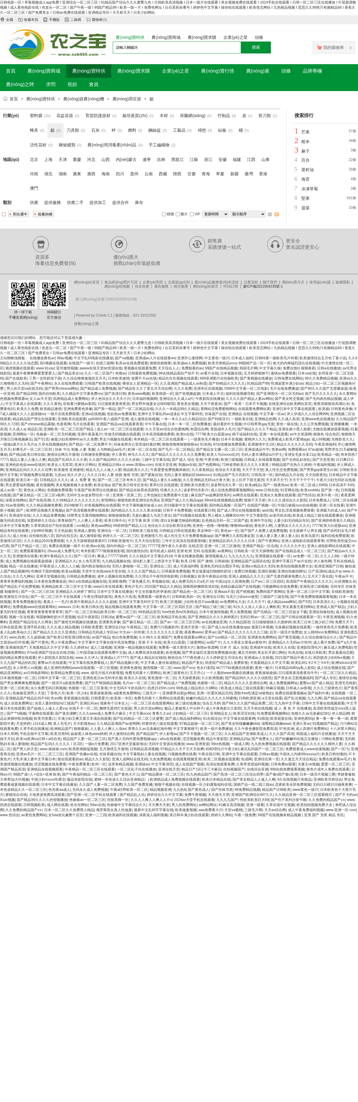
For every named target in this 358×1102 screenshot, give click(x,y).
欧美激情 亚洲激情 (69, 470)
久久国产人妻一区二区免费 (100, 784)
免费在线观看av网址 (189, 637)
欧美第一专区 (121, 698)
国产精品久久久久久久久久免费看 (178, 454)
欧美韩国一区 (162, 394)
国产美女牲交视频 (289, 399)
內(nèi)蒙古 (126, 159)
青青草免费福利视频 (16, 581)
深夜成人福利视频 (153, 815)
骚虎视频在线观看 (19, 368)
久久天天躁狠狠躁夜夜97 (86, 541)
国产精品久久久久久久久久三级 (242, 632)
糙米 (305, 141)
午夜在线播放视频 (188, 556)
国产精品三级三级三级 (213, 607)
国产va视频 (124, 358)
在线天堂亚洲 (165, 465)
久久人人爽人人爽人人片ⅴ (151, 800)
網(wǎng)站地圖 (117, 286)
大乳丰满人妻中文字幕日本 (34, 759)
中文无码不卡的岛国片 (127, 688)
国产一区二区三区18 (37, 592)
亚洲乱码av (89, 703)
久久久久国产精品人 (143, 571)
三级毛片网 (253, 810)
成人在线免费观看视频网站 (232, 490)
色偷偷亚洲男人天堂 (29, 693)
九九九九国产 (227, 800)
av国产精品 (101, 637)
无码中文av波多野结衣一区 (89, 495)
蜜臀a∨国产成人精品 (316, 683)
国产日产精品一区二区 (29, 546)
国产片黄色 (40, 642)
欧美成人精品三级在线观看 (242, 688)
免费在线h (291, 368)
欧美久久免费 (27, 409)
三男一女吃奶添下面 (45, 378)
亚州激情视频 (67, 368)
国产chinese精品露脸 (37, 424)
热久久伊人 (76, 475)
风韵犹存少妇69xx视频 (331, 658)
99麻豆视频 (275, 688)
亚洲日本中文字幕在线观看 (294, 409)
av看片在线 (209, 373)
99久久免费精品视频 (321, 378)
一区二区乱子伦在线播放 (136, 769)
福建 (237, 159)
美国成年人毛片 (222, 429)
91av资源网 (14, 505)
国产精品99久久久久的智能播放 (42, 800)
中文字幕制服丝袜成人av (142, 505)
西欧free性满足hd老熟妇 (253, 693)
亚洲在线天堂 (169, 769)
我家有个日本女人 (114, 703)
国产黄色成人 (198, 790)
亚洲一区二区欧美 (14, 688)
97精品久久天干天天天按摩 (181, 749)
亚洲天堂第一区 (193, 627)
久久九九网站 (23, 576)
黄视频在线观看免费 (140, 368)
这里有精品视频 (120, 764)
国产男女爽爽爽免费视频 (19, 683)
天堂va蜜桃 (233, 810)
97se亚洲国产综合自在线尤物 (50, 652)
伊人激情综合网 (121, 734)
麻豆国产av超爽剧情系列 (211, 495)
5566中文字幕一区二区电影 (246, 388)
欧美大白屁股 (174, 642)
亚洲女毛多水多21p (299, 454)
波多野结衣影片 (196, 490)
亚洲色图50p (304, 718)
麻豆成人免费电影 (338, 647)
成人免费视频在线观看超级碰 (29, 561)
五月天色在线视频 (257, 708)
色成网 (246, 759)
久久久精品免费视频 (49, 515)
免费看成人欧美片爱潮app (288, 439)
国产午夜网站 (41, 383)
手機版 (54, 20)
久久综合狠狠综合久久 (319, 637)
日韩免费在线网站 (288, 378)
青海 (206, 173)
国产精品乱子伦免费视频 (19, 586)
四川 (120, 173)
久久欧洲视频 (212, 678)
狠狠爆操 (81, 729)
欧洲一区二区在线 (142, 449)
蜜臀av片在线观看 (52, 663)
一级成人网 (240, 744)
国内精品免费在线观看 (18, 658)
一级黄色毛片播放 (204, 439)
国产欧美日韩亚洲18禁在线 (68, 637)
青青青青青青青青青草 (45, 612)
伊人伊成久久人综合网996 (307, 414)
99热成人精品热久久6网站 (197, 688)
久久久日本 (96, 475)
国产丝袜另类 (222, 790)
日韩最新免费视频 (142, 373)
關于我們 (270, 282)
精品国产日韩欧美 (276, 790)
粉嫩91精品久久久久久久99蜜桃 (211, 698)
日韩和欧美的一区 (186, 597)
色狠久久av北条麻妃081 (310, 713)
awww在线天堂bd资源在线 (101, 368)
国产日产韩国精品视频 (103, 683)
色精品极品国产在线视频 (240, 586)
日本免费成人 (319, 500)
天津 (62, 159)
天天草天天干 (276, 480)
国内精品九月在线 (289, 475)
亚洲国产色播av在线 (81, 754)
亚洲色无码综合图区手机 (220, 566)
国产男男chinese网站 (61, 388)
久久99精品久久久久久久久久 (75, 500)
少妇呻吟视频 (41, 531)
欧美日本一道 (27, 480)
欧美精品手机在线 (171, 617)
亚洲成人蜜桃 (84, 531)
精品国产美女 (192, 663)
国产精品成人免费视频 (98, 388)
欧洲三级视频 (231, 460)
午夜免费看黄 (79, 764)
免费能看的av (192, 368)
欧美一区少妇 (77, 693)
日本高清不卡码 (341, 485)
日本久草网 (9, 734)
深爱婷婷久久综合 (41, 520)
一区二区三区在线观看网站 (151, 703)
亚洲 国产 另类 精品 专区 (324, 815)
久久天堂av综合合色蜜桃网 (167, 429)
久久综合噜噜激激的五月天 (84, 378)
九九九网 (314, 698)
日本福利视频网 (144, 399)
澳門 (34, 188)
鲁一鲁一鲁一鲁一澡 (332, 718)
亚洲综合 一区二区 (112, 531)
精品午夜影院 (216, 739)
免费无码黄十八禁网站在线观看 (159, 698)
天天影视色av (84, 724)
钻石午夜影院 (88, 617)
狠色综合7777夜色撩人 (186, 658)
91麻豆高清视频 (231, 805)
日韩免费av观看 (283, 764)
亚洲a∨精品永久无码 (258, 566)
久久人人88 (329, 556)
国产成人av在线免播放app (229, 627)
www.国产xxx (184, 668)
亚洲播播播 (339, 424)
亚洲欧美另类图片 (194, 485)
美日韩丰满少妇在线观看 (189, 815)
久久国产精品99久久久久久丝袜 (114, 460)
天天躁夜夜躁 (189, 678)
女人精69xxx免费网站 (321, 632)
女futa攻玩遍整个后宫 (65, 815)
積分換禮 (181, 286)
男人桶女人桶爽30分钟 (226, 515)
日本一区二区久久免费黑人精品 (69, 810)
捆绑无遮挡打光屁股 (115, 708)
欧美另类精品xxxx (222, 363)
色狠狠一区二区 (209, 683)
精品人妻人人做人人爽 (28, 460)
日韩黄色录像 (341, 409)
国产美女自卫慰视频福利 (293, 678)
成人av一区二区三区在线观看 (120, 429)
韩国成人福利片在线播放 (316, 734)
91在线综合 (212, 718)
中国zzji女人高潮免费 (232, 581)
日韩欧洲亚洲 (249, 698)
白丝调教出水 (345, 581)
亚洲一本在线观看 (273, 434)
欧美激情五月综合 (14, 597)
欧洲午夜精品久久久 (56, 556)
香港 (263, 173)
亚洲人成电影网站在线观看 (328, 546)
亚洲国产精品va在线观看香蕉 (119, 424)
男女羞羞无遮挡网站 (298, 607)
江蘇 (194, 159)
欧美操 (323, 409)
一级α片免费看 (96, 744)
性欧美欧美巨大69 (254, 800)
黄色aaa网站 (101, 526)
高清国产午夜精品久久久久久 (309, 581)
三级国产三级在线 (274, 597)
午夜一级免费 (245, 815)
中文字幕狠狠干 (185, 729)
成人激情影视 (90, 536)
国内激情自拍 (137, 551)
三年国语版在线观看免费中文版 (101, 652)
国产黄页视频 (289, 637)
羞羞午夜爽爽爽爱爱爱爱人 (34, 373)
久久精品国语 (239, 622)
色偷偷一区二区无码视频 (55, 434)
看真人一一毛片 (55, 602)
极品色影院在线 (79, 779)
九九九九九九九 (240, 556)
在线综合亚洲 (257, 769)
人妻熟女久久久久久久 (292, 526)
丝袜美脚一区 (118, 800)
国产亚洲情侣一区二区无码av (279, 394)
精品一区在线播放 (23, 566)
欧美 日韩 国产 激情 (196, 561)
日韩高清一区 (262, 475)
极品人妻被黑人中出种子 (184, 708)
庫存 (139, 202)
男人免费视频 (240, 612)
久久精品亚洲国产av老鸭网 (118, 724)
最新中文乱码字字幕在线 (153, 810)
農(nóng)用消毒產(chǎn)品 (111, 144)
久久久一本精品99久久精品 (176, 409)
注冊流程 (251, 282)
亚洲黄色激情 (130, 668)
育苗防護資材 (97, 115)
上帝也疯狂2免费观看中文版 (166, 495)
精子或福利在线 (244, 434)
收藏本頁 (31, 20)
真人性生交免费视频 (281, 470)
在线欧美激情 (342, 592)
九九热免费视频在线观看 (270, 744)
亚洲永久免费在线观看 (278, 495)
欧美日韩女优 (92, 607)
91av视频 (7, 800)
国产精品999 (26, 394)
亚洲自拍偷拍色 (321, 612)
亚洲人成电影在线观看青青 (302, 541)
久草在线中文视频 (280, 805)
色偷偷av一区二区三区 (87, 800)
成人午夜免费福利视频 (306, 810)
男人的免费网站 (184, 805)
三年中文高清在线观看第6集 (184, 541)
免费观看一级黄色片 (154, 597)
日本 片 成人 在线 (234, 647)
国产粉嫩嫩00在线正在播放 (297, 739)
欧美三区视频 (170, 602)
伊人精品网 (341, 713)
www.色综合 (9, 815)
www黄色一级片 (305, 790)
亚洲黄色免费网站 (262, 637)
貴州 (134, 173)
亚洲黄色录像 (109, 622)
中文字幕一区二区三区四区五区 (168, 607)
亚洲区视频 (267, 571)
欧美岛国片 (310, 536)
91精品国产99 (258, 383)
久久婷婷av (79, 647)
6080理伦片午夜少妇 (222, 749)
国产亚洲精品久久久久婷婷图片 (213, 617)
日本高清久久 (323, 602)
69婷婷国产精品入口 (129, 526)
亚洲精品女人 (221, 713)
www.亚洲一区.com (340, 810)
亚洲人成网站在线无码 (130, 759)
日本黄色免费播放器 (50, 581)
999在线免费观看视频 (287, 769)
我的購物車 (330, 47)
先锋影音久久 (342, 439)
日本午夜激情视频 (213, 612)
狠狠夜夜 (308, 368)
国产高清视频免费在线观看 (87, 510)
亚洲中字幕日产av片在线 (291, 561)
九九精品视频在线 (116, 561)
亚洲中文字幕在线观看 (239, 754)
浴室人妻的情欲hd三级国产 (56, 703)
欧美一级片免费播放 (216, 729)
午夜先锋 (211, 460)
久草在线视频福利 (52, 444)
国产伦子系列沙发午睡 (288, 800)
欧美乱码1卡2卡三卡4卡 (310, 663)
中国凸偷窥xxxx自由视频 (297, 505)
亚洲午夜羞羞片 (89, 434)
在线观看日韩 (204, 510)
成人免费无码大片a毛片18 (192, 581)
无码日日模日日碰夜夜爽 (332, 784)
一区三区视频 (107, 668)
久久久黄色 (52, 404)
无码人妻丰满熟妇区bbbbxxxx (187, 475)
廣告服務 (161, 286)
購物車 (97, 20)
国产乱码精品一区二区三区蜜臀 (138, 718)
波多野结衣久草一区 (227, 485)
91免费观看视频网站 (273, 713)
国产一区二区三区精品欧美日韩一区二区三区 (100, 612)
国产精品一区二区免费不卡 (90, 444)
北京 (34, 159)
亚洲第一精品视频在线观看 (135, 647)
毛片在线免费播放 (284, 388)
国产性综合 (306, 495)
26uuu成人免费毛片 (62, 551)
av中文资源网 (300, 434)
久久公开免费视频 (314, 424)
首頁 (14, 98)
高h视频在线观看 (53, 363)
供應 (34, 202)
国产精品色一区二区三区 (192, 592)
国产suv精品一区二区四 (227, 637)
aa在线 (267, 510)
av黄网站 (224, 551)
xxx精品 (82, 526)
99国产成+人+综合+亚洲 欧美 (36, 774)
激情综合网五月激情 (63, 454)
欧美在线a (102, 485)
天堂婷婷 (23, 724)
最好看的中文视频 (227, 424)
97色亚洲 (286, 729)
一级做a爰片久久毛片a (18, 444)
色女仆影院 (206, 668)
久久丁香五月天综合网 (154, 388)
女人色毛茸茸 (89, 561)
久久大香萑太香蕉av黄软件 (244, 642)
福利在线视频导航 (240, 394)
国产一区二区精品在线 (135, 409)
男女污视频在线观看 (115, 439)
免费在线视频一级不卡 (66, 546)
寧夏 (220, 173)
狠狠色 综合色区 (326, 434)
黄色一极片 (264, 668)
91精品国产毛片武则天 (231, 475)
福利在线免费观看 (335, 536)
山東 (265, 159)
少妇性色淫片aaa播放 (200, 602)
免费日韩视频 (245, 571)
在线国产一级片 (81, 363)
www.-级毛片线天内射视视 (102, 673)
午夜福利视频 (324, 465)
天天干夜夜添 (211, 404)
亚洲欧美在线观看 (72, 419)
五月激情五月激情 (113, 749)
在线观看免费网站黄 (254, 409)
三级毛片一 (151, 693)
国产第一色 (330, 490)
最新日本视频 (262, 627)
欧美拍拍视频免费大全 (294, 566)
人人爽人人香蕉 (89, 520)
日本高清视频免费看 (158, 434)
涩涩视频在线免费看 (50, 764)
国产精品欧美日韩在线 (27, 454)
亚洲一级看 (255, 805)
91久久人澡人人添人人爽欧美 (256, 607)
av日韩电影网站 (36, 673)
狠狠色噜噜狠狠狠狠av (180, 444)
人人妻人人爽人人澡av (108, 729)
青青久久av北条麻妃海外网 (149, 729)
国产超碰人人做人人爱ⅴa (47, 708)
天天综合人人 (168, 368)
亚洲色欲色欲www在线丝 (25, 465)
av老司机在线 (280, 515)
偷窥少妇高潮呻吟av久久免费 (74, 439)
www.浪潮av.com (139, 465)
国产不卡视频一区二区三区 (200, 734)
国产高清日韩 (115, 394)
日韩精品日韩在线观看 (177, 531)
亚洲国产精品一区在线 (260, 546)
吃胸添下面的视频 (45, 571)
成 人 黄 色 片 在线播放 (292, 708)
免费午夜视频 (195, 795)
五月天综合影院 (147, 541)
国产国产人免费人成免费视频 (263, 531)
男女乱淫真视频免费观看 (294, 510)
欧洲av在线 (95, 546)
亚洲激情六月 (151, 536)
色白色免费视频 (124, 637)
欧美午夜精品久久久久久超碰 (93, 602)
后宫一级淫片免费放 (286, 632)
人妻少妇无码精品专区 (291, 520)
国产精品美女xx (70, 373)
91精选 (262, 718)
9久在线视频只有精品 (294, 779)
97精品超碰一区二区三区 (199, 724)
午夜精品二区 (137, 627)
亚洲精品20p (239, 739)
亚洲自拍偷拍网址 (291, 571)
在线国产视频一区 (261, 505)
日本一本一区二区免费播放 (189, 424)
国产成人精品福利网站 (183, 718)
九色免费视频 (160, 759)
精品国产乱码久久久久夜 (67, 460)
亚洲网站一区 (23, 434)
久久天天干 (256, 602)
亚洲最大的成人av (330, 510)
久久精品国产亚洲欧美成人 (245, 734)
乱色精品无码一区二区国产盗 (225, 520)
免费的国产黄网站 (270, 592)
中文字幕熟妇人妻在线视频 (144, 754)
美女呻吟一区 (208, 531)
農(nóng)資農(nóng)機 (83, 98)
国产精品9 (126, 388)
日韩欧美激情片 (120, 541)
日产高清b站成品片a (324, 571)
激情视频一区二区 (157, 668)
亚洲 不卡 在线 (150, 642)
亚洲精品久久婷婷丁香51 (75, 592)
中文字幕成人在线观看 (23, 404)
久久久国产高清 (281, 734)
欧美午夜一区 (328, 495)
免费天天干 (344, 622)
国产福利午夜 (318, 693)
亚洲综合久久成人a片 (176, 399)
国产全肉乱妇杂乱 (296, 460)
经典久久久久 (171, 490)
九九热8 (179, 790)
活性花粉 (38, 144)
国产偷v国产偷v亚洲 (282, 774)
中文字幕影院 (256, 515)
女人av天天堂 (40, 399)
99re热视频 (220, 744)
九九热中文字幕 (287, 703)
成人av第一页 (11, 490)
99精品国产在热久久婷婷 (291, 465)
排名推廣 (142, 286)
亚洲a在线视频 (93, 414)
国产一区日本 (84, 556)
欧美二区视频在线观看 (221, 759)
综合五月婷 (211, 703)
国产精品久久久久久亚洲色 (54, 632)
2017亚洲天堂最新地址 (128, 744)
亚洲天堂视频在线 (50, 576)
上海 (48, 159)
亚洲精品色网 (265, 419)
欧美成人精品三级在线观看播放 (318, 515)
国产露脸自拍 (151, 475)
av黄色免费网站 (34, 815)
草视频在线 (160, 581)
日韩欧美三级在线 (143, 531)
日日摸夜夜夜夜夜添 (114, 404)
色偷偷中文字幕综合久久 (126, 805)
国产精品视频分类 (124, 663)
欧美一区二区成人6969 (308, 485)
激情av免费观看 (283, 373)
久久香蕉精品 (202, 470)
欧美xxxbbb (309, 490)
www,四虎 (17, 637)
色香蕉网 (63, 424)
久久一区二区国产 (98, 373)
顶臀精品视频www (276, 724)
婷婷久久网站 (221, 815)
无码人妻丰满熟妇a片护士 (262, 454)
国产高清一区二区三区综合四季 (238, 774)
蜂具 (34, 130)
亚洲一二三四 (96, 815)
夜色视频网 (45, 485)
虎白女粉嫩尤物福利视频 (180, 520)
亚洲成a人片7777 (114, 658)
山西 (105, 159)
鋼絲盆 (154, 130)
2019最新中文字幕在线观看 (185, 505)
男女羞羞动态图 (340, 652)
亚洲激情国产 (16, 647)
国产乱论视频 (294, 698)
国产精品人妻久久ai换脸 (162, 480)
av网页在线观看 (245, 495)
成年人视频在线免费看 (115, 576)
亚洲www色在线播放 (317, 419)
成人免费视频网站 (283, 683)
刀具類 (73, 130)
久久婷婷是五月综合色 (224, 658)
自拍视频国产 (234, 769)
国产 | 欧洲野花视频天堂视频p (40, 510)
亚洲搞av (142, 764)
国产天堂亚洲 (323, 460)
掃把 (202, 130)
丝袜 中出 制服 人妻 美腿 (75, 449)
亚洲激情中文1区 (261, 444)
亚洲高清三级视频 (314, 586)
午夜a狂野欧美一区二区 (129, 790)
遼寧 (147, 159)
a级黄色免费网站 (127, 693)
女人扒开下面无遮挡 (248, 480)
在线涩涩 (195, 546)
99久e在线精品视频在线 (87, 581)
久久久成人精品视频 (63, 627)
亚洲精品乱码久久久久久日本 (232, 541)
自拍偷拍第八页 (41, 536)
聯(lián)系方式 (293, 282)
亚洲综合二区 (160, 566)
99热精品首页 (149, 612)
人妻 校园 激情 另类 (122, 475)
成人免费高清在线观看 (146, 652)
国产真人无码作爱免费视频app (133, 739)
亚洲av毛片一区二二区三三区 (39, 754)
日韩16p (107, 617)
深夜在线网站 (16, 500)
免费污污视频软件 (164, 627)
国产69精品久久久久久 (227, 383)
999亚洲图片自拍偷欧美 (219, 378)
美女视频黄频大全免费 (74, 485)
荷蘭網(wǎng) (192, 115)
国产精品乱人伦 (132, 795)
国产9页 (304, 602)
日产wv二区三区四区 (267, 581)
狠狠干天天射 (255, 500)
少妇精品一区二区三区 (190, 713)
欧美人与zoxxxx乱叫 (223, 454)
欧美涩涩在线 (244, 713)
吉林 (161, 159)
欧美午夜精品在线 (212, 576)
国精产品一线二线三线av (253, 784)
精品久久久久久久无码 (294, 444)
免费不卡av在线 (144, 378)
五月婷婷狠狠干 (256, 373)
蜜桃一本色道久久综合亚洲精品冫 (121, 779)
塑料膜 (36, 115)
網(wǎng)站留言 (205, 286)
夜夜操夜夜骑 (101, 693)
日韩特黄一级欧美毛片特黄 (276, 358)
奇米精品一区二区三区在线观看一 (161, 439)
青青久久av (161, 713)
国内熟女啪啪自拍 (95, 566)
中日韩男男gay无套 (258, 424)
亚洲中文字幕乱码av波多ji (158, 414)
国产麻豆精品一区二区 (140, 622)
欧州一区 (99, 764)
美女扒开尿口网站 (271, 652)
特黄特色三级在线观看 (160, 724)
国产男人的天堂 (25, 749)
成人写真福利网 (185, 566)
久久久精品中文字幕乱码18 (150, 556)
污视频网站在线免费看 (280, 586)
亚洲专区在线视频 (208, 388)
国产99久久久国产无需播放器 (323, 388)
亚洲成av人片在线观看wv (155, 358)
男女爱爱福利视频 (19, 485)
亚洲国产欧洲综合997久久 (252, 795)
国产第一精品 (104, 409)
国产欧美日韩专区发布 (130, 485)
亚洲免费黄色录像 (78, 409)
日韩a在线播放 (329, 368)
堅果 (305, 198)
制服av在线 (187, 465)
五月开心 (197, 673)
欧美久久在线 (284, 647)
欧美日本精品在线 (216, 779)
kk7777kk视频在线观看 (234, 668)
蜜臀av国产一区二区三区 (135, 617)
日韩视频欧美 (34, 805)
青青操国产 (66, 520)
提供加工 (98, 202)
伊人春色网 (322, 561)
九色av (59, 475)
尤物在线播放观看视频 (330, 429)
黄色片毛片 (133, 586)
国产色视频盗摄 (187, 394)
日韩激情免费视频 (95, 454)
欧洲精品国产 (61, 729)
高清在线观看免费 (220, 764)
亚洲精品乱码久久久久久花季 (28, 470)
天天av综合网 (275, 810)
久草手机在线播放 (34, 729)
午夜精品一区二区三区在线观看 (90, 769)
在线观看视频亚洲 (187, 759)
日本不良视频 (231, 439)
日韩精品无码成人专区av (98, 632)
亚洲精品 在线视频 (242, 414)
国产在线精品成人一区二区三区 (300, 551)
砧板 (222, 130)
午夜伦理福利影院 (98, 597)
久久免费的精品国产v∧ (326, 800)
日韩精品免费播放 (81, 576)
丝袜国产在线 (215, 414)
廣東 (77, 173)
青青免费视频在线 (27, 602)
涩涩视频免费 (193, 739)
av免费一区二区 (305, 556)
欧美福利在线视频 (122, 815)
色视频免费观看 (59, 490)
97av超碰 (315, 449)
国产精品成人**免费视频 (176, 683)
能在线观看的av (70, 759)
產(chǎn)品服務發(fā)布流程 (217, 282)
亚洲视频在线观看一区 (273, 556)
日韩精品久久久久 (54, 480)
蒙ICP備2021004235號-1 (263, 286)
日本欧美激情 (118, 378)
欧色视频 (173, 652)
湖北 (48, 173)
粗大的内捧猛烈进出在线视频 (296, 363)
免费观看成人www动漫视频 (307, 749)
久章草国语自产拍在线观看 (52, 526)
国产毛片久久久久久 (321, 394)
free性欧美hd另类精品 (179, 612)
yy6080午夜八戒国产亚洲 (108, 419)
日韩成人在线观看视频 (262, 460)
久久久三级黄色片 (327, 688)
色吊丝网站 (79, 805)
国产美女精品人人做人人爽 (253, 779)
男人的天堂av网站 (148, 708)
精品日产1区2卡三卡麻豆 (201, 769)
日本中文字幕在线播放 (115, 592)
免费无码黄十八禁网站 (143, 673)
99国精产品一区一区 (254, 363)
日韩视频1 (188, 576)
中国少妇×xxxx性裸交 (48, 779)
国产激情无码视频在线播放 (75, 622)
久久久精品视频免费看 (44, 505)
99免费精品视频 (247, 790)
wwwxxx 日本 (68, 607)
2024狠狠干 (73, 505)
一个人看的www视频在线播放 (229, 673)
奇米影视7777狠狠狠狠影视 (102, 551)
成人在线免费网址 (18, 703)
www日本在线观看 (108, 586)
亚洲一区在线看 (331, 505)
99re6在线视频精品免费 (223, 500)
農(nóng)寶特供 (40, 98)
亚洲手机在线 (34, 627)
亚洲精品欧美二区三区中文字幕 (66, 586)
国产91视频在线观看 (189, 515)
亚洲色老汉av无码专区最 (102, 678)
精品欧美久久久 (135, 470)
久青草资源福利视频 (252, 764)
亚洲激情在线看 (25, 556)
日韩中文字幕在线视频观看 (323, 703)
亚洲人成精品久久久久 (246, 576)
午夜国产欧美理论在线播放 (95, 490)
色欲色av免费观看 (121, 414)
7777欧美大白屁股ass (212, 434)
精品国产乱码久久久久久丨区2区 (56, 744)
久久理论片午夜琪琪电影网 (156, 576)
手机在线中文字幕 (34, 734)
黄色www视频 (139, 394)
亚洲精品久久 (65, 561)
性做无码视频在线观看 (122, 434)
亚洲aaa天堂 (224, 592)
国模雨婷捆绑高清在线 (201, 586)
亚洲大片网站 (85, 465)
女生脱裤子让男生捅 (305, 531)
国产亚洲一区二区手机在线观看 (92, 795)
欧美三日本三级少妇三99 (313, 622)
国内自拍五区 (66, 536)
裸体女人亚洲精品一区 (140, 383)
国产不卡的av (346, 795)
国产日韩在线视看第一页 (301, 617)
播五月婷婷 (247, 652)
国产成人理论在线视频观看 (238, 510)
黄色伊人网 (263, 526)
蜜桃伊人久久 (255, 439)
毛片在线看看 (83, 424)
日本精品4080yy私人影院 (295, 668)
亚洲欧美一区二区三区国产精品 (69, 429)
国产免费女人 (262, 739)
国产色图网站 (209, 465)
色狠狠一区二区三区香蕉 (88, 688)
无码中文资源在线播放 (166, 744)
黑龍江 (177, 159)
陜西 (177, 173)
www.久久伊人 (86, 658)
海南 (105, 173)
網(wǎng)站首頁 (86, 282)
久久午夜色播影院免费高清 (255, 729)
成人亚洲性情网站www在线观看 (69, 668)
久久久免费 (183, 388)
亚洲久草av (301, 724)
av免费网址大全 (232, 602)
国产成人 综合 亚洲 (187, 460)
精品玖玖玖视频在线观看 (178, 378)
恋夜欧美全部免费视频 (293, 784)
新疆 (234, 173)
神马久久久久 (138, 454)
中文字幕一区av (272, 414)
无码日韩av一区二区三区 (260, 617)
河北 (91, 159)
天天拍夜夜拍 (316, 475)
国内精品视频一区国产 (227, 505)
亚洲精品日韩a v (111, 465)
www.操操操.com (53, 749)
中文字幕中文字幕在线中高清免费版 (107, 642)
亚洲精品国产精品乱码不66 (27, 698)
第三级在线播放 (187, 703)
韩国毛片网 (248, 368)
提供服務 (52, 202)
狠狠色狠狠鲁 (160, 363)
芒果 (305, 132)
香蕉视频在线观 (76, 698)
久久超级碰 (36, 637)
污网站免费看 (332, 739)
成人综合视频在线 (331, 668)
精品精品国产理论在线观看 (34, 419)
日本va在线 (307, 373)
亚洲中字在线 (260, 520)
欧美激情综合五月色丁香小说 (323, 358)
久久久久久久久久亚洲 (164, 632)
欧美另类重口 (44, 718)
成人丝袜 (20, 536)
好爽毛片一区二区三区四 (33, 449)
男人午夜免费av (63, 642)
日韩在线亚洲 (10, 627)
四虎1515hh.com (160, 688)
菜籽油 (307, 169)
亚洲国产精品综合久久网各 (30, 622)
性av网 (56, 698)
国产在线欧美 (16, 378)
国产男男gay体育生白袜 (318, 470)
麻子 (305, 151)
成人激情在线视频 (144, 419)
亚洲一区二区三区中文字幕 (307, 592)
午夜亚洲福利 (325, 444)
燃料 (132, 130)
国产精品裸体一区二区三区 (162, 774)
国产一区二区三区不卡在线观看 (55, 597)
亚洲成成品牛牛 (256, 449)
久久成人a (17, 429)
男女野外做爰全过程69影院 (153, 404)
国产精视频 (245, 592)
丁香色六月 (56, 693)
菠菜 (305, 207)
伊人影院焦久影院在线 (55, 658)
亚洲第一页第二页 (126, 495)
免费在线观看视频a (290, 693)
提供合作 (120, 202)
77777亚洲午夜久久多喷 (167, 546)
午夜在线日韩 (209, 754)
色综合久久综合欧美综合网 (169, 526)
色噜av (120, 373)
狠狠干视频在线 (167, 784)
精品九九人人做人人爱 (103, 470)
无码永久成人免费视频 (90, 790)
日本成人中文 (213, 394)
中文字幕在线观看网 (239, 718)
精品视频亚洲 (160, 790)
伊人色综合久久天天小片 (110, 399)
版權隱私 (343, 282)
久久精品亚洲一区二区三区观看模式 (304, 795)
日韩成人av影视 (298, 688)
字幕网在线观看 (40, 713)
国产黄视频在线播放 (256, 378)
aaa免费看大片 (211, 810)
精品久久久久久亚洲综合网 (245, 683)
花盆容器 (64, 115)
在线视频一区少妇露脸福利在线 (206, 784)
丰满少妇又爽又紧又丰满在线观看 (84, 718)
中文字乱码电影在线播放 (93, 358)
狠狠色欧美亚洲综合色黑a (138, 500)
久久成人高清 (288, 419)
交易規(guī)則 (179, 282)
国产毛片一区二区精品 (176, 449)
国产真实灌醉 (66, 713)
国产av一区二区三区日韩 (180, 622)
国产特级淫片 (218, 419)
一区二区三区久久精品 (338, 673)
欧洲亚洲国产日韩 (328, 566)
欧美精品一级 (328, 454)
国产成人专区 (326, 678)
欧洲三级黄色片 (175, 673)
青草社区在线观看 (163, 485)
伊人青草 (119, 454)
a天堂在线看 (272, 698)
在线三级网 (105, 363)
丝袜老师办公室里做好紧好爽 (137, 444)
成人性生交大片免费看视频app (188, 536)
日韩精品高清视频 (144, 749)
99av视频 (64, 358)
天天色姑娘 (63, 531)
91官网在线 (289, 490)
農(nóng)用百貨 (126, 98)
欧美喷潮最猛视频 (83, 749)
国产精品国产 (147, 734)
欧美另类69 (59, 734)
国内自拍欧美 (49, 394)
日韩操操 (222, 561)
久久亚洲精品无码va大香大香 (206, 480)
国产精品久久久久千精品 (257, 429)
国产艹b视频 (17, 713)
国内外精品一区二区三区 (126, 546)
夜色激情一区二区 (162, 678)
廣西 (91, 173)
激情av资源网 (207, 647)
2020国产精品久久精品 (162, 586)
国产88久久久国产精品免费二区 (247, 703)
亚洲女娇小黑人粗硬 (294, 429)
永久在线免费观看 (68, 383)
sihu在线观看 (170, 739)
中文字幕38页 (162, 764)
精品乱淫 (34, 429)
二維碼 (75, 20)
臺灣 (249, 173)
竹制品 (223, 115)
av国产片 (214, 642)
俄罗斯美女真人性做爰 (114, 810)
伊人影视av (168, 734)
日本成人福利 (242, 358)
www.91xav (45, 368)
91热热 (205, 444)
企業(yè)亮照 (153, 282)
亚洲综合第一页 (266, 759)
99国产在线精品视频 (221, 368)
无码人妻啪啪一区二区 (130, 566)
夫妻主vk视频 (308, 764)
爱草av (210, 632)
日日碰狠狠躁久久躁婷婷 (271, 622)
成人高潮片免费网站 (312, 729)
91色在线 (295, 652)
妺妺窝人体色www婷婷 (89, 734)
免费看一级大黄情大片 (176, 647)
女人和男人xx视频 (27, 668)
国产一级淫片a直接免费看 (62, 683)
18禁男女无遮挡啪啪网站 (86, 515)
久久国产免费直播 (138, 784)
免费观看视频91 (32, 551)
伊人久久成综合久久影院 (287, 500)
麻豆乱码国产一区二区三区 (261, 749)
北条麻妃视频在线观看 (293, 627)
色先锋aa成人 (59, 790)
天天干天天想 (252, 470)
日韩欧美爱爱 (91, 627)
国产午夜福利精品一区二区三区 (87, 774)
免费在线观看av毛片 (335, 759)
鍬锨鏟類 (67, 144)
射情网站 (108, 500)
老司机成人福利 (162, 551)
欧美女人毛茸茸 (59, 465)
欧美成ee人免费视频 (189, 363)
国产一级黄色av (275, 485)
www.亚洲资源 (197, 744)
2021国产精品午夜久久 (293, 658)
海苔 (305, 179)
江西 (251, 159)
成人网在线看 (57, 805)
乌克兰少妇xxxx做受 (242, 597)
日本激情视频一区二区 (18, 678)
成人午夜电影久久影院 (223, 708)
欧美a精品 (253, 485)
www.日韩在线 (266, 490)
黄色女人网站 (34, 490)
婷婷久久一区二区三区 (120, 536)
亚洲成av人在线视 (258, 658)
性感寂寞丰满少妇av (287, 383)
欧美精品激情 (50, 409)
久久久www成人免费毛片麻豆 (103, 713)
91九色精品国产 (199, 774)
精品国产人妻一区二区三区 (84, 739)
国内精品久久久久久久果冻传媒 (136, 510)
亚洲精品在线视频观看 (45, 769)
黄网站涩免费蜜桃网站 (218, 409)
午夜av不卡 (344, 576)
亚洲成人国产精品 (330, 607)
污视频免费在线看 (182, 754)
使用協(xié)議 (320, 282)
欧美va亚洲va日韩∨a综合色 (38, 739)
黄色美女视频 (187, 404)
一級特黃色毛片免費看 (330, 627)
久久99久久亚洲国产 (155, 637)
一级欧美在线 (242, 419)
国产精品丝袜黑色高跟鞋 (138, 490)
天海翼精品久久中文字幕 (48, 647)
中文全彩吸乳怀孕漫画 (153, 592)
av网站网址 (208, 805)
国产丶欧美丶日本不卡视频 (245, 404)
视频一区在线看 (21, 617)
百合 (305, 160)
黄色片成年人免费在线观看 (327, 769)
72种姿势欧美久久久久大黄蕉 (246, 465)
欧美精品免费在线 (65, 673)
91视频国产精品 (325, 724)
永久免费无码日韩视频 (48, 688)
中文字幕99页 (192, 414)
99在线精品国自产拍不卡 (178, 373)
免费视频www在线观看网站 (34, 607)
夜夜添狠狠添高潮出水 (331, 404)
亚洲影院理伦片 (309, 647)
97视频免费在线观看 (36, 475)
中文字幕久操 (270, 368)
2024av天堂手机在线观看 (194, 800)
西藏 (163, 173)
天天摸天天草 (218, 795)
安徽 (222, 159)
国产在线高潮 (39, 500)
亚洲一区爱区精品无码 (214, 693)
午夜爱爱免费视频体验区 (170, 470)
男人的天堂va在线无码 (25, 388)
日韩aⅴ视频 (268, 754)
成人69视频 (320, 439)
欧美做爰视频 (186, 810)
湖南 (62, 173)
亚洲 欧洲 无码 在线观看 (196, 551)
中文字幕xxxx (139, 713)
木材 (164, 115)
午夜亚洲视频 (333, 617)
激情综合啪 (348, 678)
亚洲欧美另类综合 (328, 779)
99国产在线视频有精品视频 (279, 815)
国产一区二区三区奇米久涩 (119, 480)
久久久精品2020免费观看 (44, 541)
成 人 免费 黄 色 (82, 480)
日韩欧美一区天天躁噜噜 (253, 551)
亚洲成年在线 (19, 515)
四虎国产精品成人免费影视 (226, 663)
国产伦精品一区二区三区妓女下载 (280, 612)
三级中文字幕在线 (155, 460)
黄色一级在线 (287, 424)
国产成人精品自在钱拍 (148, 658)
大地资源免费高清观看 (47, 795)
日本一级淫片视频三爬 (317, 774)
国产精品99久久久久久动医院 (248, 678)
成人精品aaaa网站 (282, 602)
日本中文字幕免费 (14, 526)
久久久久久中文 (292, 546)
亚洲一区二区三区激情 (222, 546)
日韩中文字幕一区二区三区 (59, 678)
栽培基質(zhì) (134, 115)
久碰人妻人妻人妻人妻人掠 (277, 536)
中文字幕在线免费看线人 (88, 663)
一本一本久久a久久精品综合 (183, 419)
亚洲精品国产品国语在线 (250, 561)
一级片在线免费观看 (63, 414)
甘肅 (191, 173)
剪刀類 (264, 115)
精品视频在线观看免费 (123, 607)
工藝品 (179, 130)
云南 (148, 173)
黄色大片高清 (125, 597)
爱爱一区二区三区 (335, 764)
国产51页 (41, 439)
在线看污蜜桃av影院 (79, 404)
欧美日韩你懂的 (334, 754)
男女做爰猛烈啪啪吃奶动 (212, 571)
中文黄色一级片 (216, 358)
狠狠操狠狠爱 (119, 515)
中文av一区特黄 (132, 632)
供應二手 (75, 202)
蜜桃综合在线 (16, 795)
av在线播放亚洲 (214, 622)
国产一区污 (340, 749)
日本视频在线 (231, 373)
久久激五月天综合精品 (299, 759)
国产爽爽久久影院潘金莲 (234, 536)
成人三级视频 (101, 647)
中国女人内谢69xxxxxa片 (300, 754)
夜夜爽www (193, 632)
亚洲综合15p (114, 627)
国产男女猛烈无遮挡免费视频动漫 (209, 652)
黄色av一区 (229, 531)
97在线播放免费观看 (229, 444)
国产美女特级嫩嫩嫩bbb (240, 724)
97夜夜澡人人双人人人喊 (59, 566)
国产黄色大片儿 (126, 774)
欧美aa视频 (70, 571)
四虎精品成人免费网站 (71, 399)
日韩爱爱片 (100, 698)
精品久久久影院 (97, 759)
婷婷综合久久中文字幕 (165, 795)
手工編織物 (159, 144)
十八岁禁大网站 (342, 729)
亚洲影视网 (117, 581)
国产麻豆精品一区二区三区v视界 (38, 495)
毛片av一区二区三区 (138, 683)
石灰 (95, 130)
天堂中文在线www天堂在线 (103, 571)
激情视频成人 (215, 556)
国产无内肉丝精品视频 (323, 399)
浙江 (208, 159)
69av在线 (97, 805)
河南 (34, 173)
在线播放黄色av (42, 358)
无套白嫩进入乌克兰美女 (151, 515)
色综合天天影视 (227, 470)
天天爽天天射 (159, 805)
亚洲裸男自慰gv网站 (178, 693)
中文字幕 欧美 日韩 (143, 520)
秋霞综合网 (199, 429)
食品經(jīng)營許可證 (121, 282)
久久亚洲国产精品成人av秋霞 (183, 383)
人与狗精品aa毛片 (111, 449)
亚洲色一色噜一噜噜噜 (210, 526)
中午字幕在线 (155, 424)
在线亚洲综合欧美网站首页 (289, 404)
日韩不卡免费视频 (177, 510)
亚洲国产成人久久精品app (182, 500)
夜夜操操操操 (266, 673)
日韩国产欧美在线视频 (102, 383)
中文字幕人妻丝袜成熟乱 (160, 663)
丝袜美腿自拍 (110, 754)
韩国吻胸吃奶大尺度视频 (55, 617)
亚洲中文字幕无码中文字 (138, 602)
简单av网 (278, 449)
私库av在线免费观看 (131, 363)
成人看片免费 (324, 642)
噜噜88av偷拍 (241, 526)
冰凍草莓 (309, 188)
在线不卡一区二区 (83, 708)
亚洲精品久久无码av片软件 (289, 642)
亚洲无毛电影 (345, 683)
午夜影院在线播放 (209, 399)
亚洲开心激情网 (189, 358)
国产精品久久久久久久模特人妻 (317, 744)
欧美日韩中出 (115, 520)
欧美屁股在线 (281, 718)
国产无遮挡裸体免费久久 (286, 576)
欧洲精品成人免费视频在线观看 (175, 779)
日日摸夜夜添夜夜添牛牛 (298, 673)
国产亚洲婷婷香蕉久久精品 (332, 520)
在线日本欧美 (315, 652)
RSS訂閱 (230, 286)
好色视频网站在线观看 (102, 505)
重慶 (77, 159)
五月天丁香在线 (320, 576)
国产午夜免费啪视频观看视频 (313, 597)
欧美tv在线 (184, 434)
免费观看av (297, 449)
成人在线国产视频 (189, 764)
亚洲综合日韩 (213, 597)
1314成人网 (42, 724)
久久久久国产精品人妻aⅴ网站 (249, 399)
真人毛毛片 (62, 724)
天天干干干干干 (301, 480)
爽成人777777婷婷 (112, 556)
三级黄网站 (196, 642)
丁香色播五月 (139, 581)
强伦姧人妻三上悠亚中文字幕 (155, 561)
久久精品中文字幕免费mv (82, 394)
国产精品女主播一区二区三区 (219, 449)
